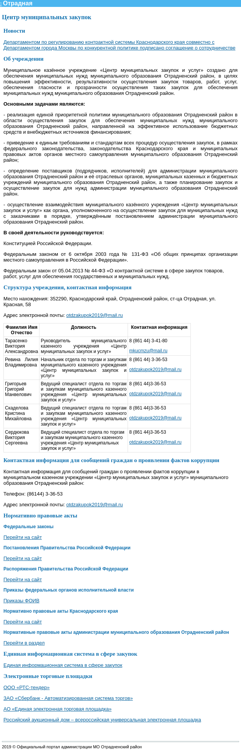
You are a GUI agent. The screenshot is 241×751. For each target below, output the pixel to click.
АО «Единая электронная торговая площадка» (57, 709)
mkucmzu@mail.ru (148, 350)
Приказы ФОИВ (21, 600)
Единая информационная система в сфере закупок (62, 665)
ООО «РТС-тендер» (26, 687)
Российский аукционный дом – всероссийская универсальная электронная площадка (102, 720)
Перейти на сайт (22, 537)
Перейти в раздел (24, 643)
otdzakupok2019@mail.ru (94, 315)
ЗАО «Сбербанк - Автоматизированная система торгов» (68, 698)
